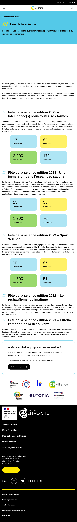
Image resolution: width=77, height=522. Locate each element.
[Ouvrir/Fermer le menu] (3, 8)
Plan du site (6, 515)
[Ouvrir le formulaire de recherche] (72, 8)
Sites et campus (9, 424)
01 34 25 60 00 (8, 464)
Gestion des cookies (8, 505)
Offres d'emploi (9, 442)
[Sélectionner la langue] (60, 3)
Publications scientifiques (14, 436)
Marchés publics (9, 430)
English (72, 2)
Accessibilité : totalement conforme (13, 510)
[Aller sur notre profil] (5, 481)
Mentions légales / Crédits (10, 494)
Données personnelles (9, 500)
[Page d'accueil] (37, 8)
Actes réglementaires (12, 447)
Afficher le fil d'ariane (11, 17)
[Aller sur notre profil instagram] (41, 481)
